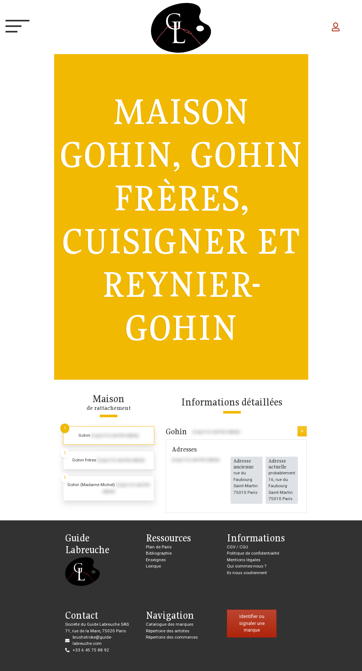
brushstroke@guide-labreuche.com (92, 640)
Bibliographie (159, 553)
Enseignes (156, 559)
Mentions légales (243, 559)
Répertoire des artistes (167, 630)
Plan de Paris (159, 546)
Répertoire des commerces (172, 637)
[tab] (108, 435)
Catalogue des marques (169, 624)
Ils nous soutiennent (247, 572)
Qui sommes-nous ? (246, 566)
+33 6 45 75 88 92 (91, 650)
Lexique (153, 566)
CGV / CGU (237, 546)
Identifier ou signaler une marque (252, 623)
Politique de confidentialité (253, 553)
